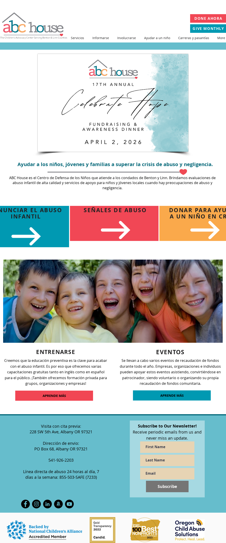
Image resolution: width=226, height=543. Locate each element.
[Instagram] (36, 504)
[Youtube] (69, 504)
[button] (77, 38)
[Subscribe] (167, 486)
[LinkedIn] (47, 504)
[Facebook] (25, 504)
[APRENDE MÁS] (54, 396)
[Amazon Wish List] (58, 504)
